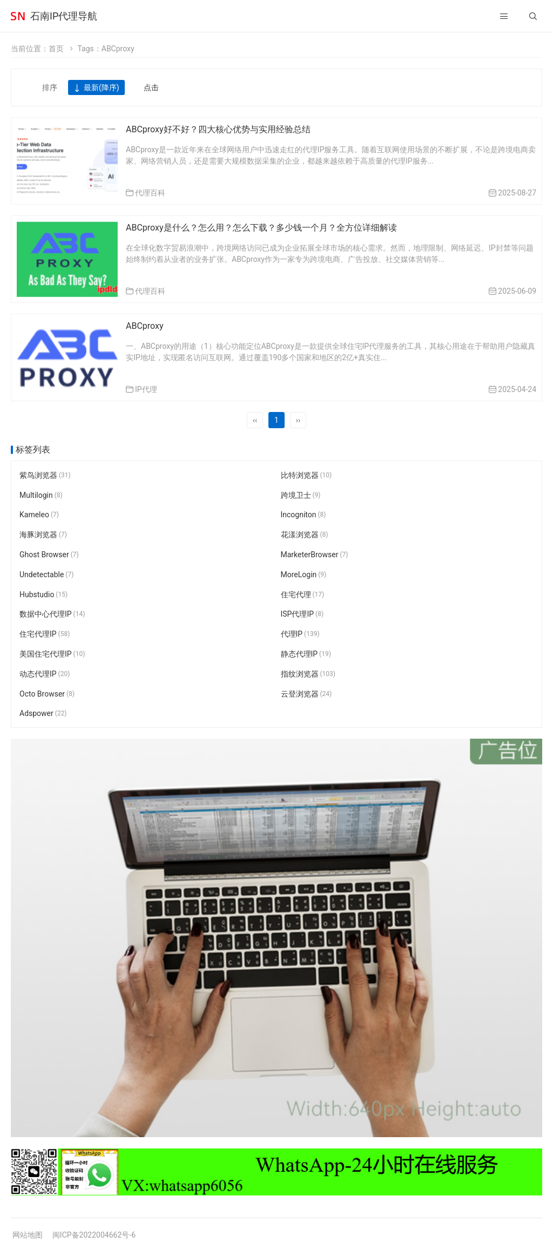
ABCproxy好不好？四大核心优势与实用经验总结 (218, 129)
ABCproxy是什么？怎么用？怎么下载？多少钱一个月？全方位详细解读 (261, 227)
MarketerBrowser (314, 554)
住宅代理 (303, 594)
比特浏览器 (306, 475)
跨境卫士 (301, 495)
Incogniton (303, 515)
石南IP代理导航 (63, 16)
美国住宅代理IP (52, 654)
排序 (49, 87)
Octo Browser (47, 694)
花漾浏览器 (304, 534)
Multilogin (41, 495)
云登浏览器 (306, 694)
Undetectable (46, 574)
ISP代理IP (302, 614)
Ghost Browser (49, 554)
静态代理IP (306, 654)
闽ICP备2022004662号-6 (94, 1235)
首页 (56, 48)
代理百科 (150, 192)
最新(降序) (96, 88)
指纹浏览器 (308, 674)
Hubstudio (43, 594)
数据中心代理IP (52, 614)
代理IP (300, 634)
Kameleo (39, 515)
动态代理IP (44, 674)
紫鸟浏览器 (45, 475)
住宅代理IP (44, 634)
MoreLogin (304, 574)
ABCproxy (145, 326)
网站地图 (27, 1235)
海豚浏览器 (43, 534)
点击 (151, 87)
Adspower (43, 714)
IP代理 (146, 389)
